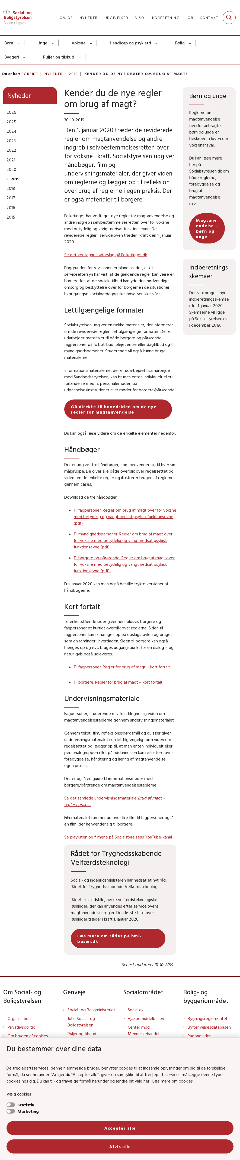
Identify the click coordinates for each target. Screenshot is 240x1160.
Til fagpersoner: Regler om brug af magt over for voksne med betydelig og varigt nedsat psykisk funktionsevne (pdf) (125, 516)
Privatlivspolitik (21, 1027)
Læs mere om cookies (172, 1081)
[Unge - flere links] (53, 43)
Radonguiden (200, 1035)
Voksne (79, 43)
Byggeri (11, 57)
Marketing (28, 1111)
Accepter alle (120, 1128)
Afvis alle (120, 1146)
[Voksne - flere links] (91, 43)
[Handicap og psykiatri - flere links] (156, 43)
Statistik (25, 1104)
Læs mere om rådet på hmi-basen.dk (109, 938)
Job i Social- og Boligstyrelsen (81, 1022)
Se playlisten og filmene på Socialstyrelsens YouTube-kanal (118, 837)
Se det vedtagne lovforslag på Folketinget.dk (105, 254)
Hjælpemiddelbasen (146, 1018)
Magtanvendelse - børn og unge (206, 228)
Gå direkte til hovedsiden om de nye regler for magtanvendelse (113, 409)
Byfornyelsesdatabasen (209, 1027)
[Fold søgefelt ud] (229, 17)
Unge (42, 43)
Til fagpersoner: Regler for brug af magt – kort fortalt (122, 667)
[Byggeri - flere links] (24, 57)
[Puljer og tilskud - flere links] (79, 57)
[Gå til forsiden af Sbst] (15, 18)
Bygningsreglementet (208, 1018)
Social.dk (135, 1009)
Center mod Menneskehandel (143, 1030)
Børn (8, 43)
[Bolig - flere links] (190, 43)
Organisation (19, 1018)
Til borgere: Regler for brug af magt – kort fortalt (118, 682)
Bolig (180, 43)
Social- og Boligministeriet (91, 1009)
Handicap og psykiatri (130, 43)
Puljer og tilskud (58, 57)
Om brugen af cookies (28, 1035)
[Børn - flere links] (18, 43)
